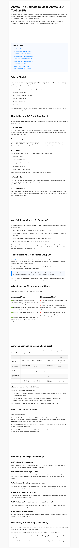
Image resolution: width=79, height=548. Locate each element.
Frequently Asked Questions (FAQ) (21, 66)
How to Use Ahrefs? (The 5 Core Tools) (22, 51)
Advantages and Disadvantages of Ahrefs (23, 58)
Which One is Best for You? (20, 63)
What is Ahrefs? (17, 48)
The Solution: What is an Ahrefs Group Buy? (23, 56)
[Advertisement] (39, 34)
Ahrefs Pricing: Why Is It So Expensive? (22, 53)
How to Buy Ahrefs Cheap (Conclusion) (22, 68)
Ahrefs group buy (17, 259)
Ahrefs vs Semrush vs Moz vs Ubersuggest (23, 61)
